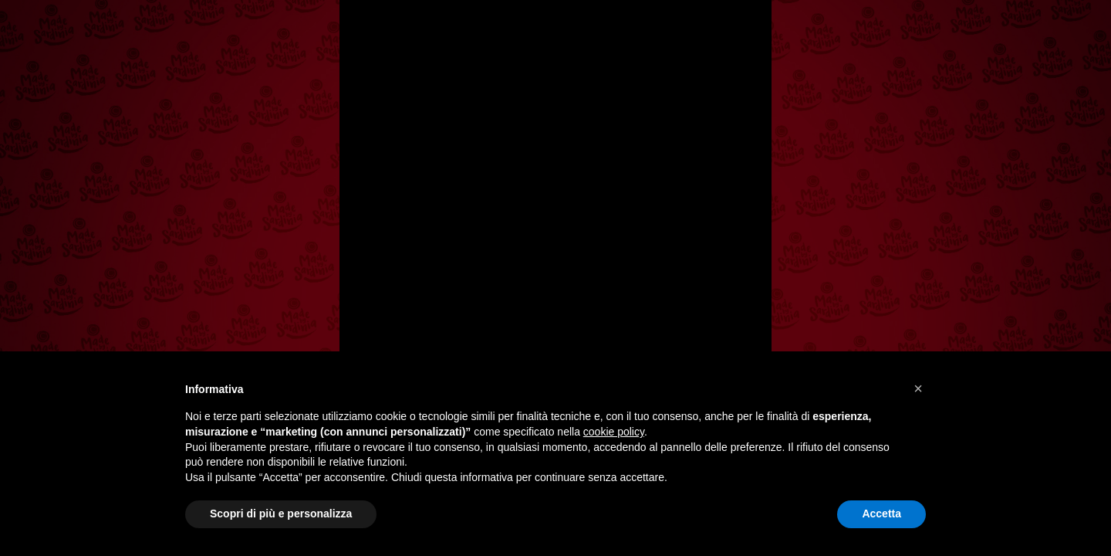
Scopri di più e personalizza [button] (281, 513)
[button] (918, 388)
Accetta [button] (881, 513)
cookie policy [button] (613, 431)
